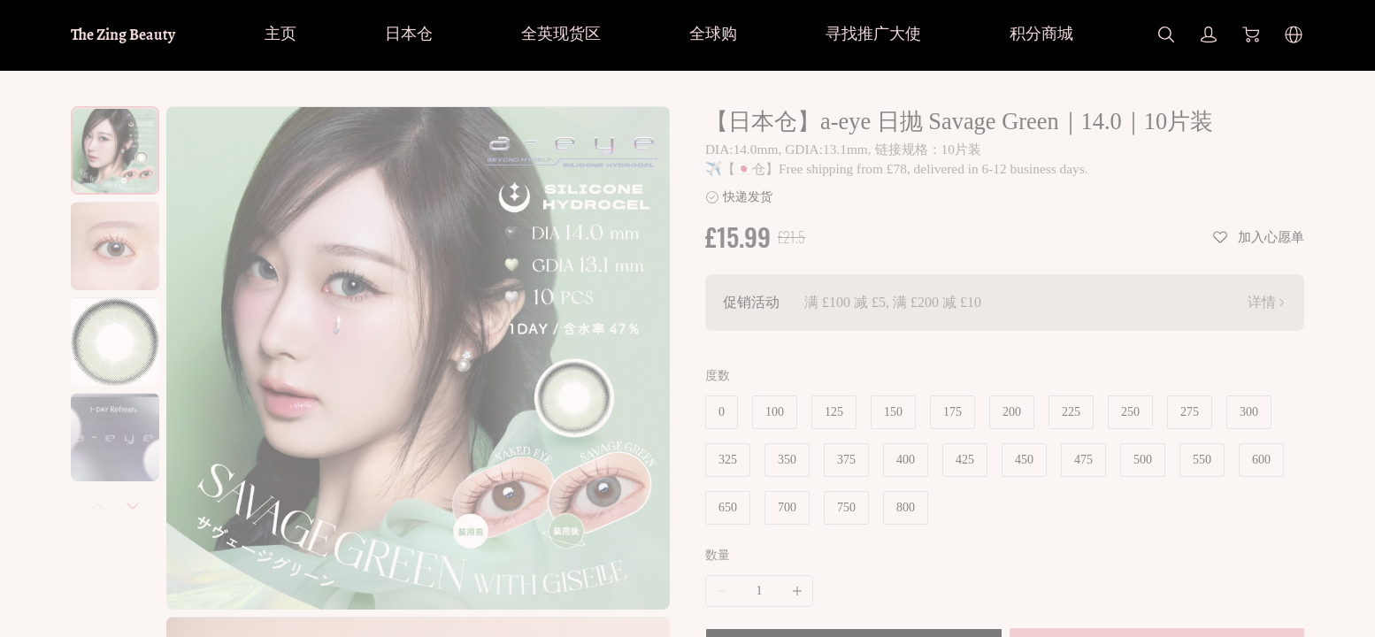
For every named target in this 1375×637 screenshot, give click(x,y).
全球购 (713, 34)
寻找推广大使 (873, 34)
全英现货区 (561, 34)
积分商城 (1041, 34)
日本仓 (409, 34)
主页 (280, 34)
